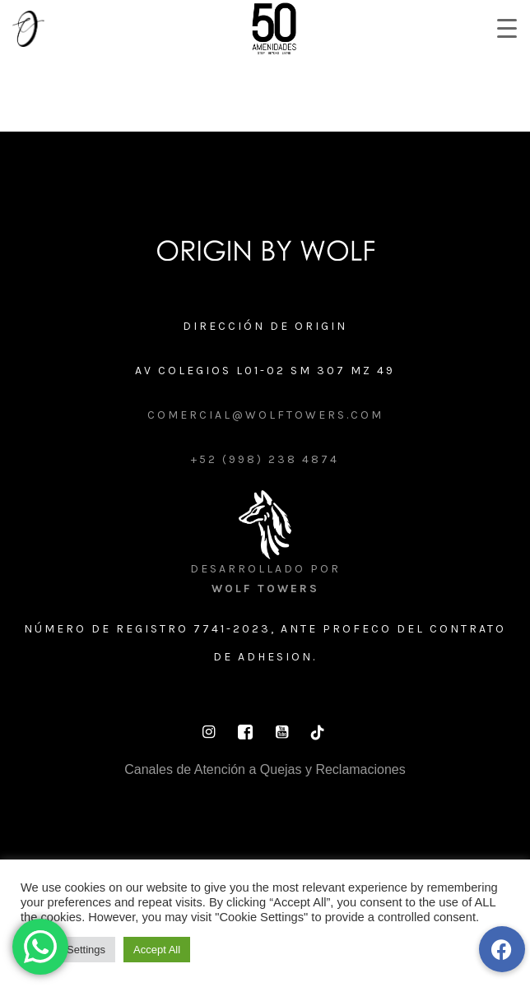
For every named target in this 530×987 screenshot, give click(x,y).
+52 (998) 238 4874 (265, 459)
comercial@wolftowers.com (265, 415)
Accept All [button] (156, 949)
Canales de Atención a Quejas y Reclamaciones (265, 769)
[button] (502, 949)
